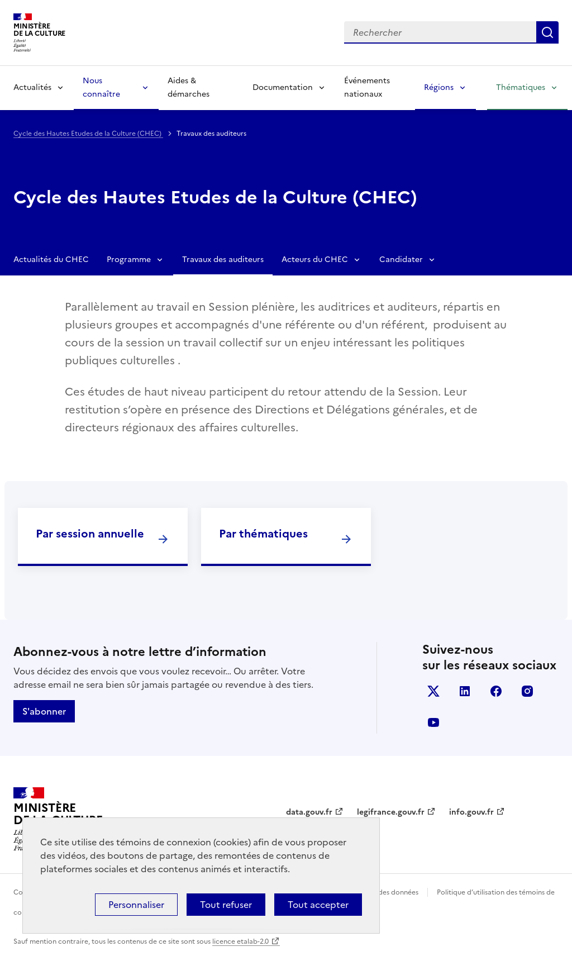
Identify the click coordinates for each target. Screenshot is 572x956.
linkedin (465, 691)
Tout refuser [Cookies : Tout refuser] (226, 904)
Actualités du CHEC (51, 259)
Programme (129, 259)
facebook (496, 691)
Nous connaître (101, 87)
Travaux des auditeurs (223, 259)
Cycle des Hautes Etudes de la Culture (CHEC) (88, 134)
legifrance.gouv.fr (391, 812)
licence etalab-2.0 (240, 941)
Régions (439, 87)
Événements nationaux (367, 87)
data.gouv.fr (309, 812)
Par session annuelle (90, 533)
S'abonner (44, 711)
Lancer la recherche (547, 32)
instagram (527, 691)
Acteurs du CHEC (315, 259)
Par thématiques (263, 533)
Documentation (282, 87)
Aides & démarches (188, 87)
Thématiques (520, 87)
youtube (433, 722)
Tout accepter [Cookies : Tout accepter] (318, 904)
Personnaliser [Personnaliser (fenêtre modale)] (136, 904)
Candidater (401, 259)
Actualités (32, 87)
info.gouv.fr (471, 812)
